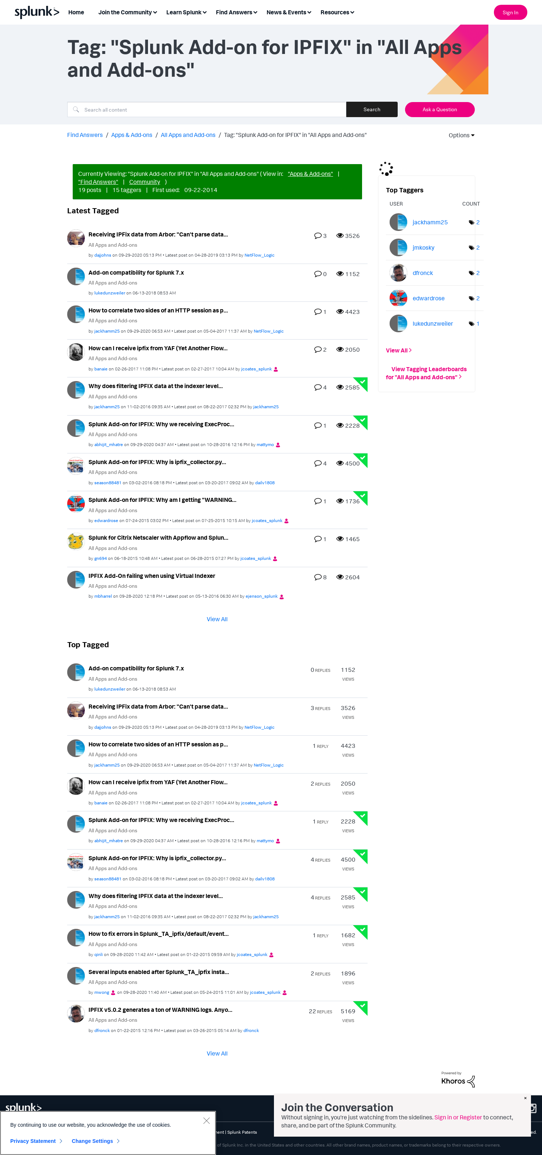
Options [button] (457, 135)
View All (217, 619)
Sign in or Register (458, 1117)
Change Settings (92, 1141)
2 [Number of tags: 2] (478, 222)
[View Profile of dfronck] (102, 1030)
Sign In (510, 12)
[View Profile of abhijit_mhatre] (108, 444)
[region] (108, 1133)
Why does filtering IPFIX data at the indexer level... (155, 386)
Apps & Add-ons (131, 134)
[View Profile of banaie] (101, 369)
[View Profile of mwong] (101, 992)
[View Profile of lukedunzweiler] (109, 293)
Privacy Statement (33, 1141)
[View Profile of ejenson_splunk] (262, 596)
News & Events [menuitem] (286, 12)
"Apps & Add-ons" (310, 173)
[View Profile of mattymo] (265, 444)
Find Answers (85, 134)
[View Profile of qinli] (98, 954)
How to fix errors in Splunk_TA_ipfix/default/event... (158, 933)
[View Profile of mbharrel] (103, 596)
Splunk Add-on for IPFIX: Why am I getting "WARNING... (162, 499)
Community (144, 181)
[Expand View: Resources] (352, 11)
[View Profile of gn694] (100, 558)
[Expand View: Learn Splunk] (204, 11)
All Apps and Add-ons (188, 134)
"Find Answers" (98, 181)
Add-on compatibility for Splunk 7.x (136, 272)
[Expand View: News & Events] (309, 11)
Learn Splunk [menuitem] (184, 12)
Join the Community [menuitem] (125, 12)
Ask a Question (440, 109)
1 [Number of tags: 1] (478, 323)
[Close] (206, 1120)
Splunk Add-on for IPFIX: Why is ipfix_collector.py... (157, 462)
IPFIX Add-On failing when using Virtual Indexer (151, 575)
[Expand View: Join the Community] (155, 11)
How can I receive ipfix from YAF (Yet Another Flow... (158, 348)
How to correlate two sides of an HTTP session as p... (158, 310)
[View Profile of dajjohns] (102, 255)
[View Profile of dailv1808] (265, 482)
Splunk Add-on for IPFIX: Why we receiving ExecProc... (161, 424)
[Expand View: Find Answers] (255, 11)
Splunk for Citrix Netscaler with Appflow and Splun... (158, 537)
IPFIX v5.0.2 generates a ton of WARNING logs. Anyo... (160, 1009)
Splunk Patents (242, 1132)
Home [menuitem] (76, 12)
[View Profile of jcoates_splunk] (256, 369)
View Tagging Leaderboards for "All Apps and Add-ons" (426, 372)
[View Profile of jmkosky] (423, 247)
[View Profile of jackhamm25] (107, 331)
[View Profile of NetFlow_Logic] (260, 255)
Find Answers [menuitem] (234, 12)
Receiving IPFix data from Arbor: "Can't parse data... (158, 234)
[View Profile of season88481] (108, 482)
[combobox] (206, 109)
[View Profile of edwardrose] (106, 520)
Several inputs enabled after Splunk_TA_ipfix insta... (158, 971)
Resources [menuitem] (335, 12)
